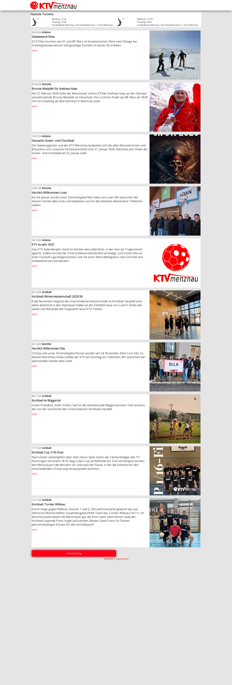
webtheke (108, 558)
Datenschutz (122, 558)
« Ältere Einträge (74, 553)
